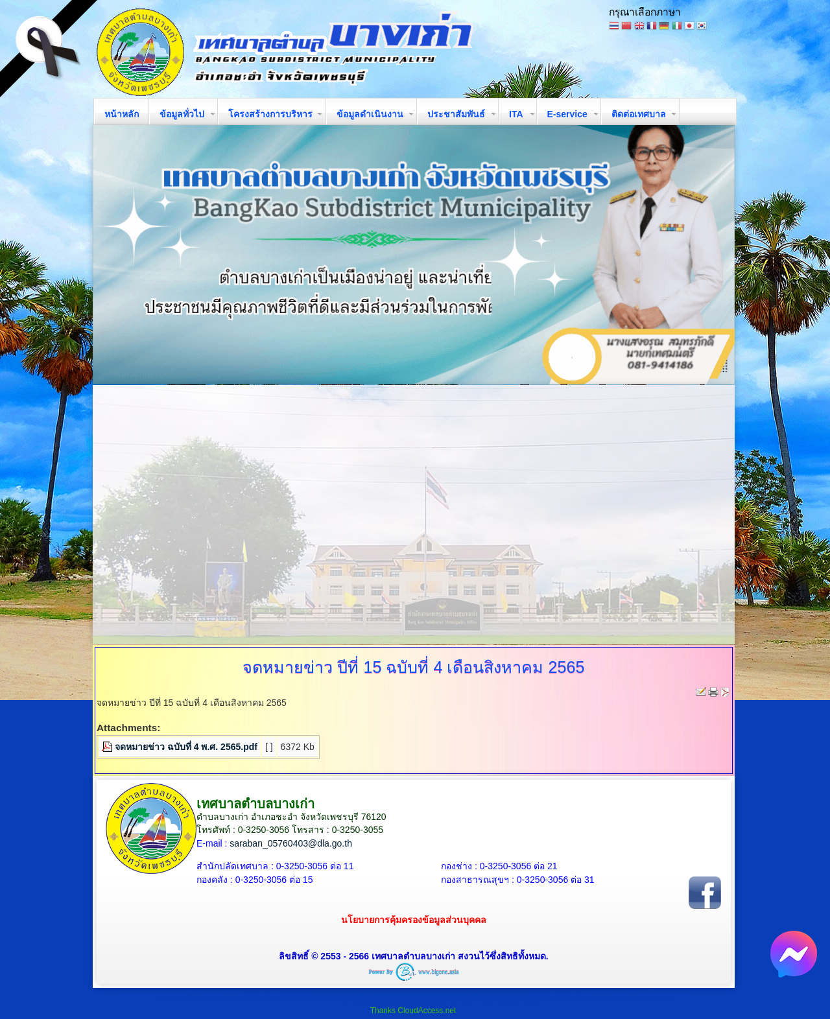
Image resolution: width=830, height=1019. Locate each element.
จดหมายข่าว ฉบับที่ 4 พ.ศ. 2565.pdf (186, 747)
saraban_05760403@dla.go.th (291, 843)
